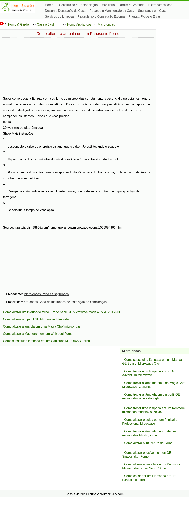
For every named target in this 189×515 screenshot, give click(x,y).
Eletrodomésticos (160, 5)
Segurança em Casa (152, 10)
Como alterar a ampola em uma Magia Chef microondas (41, 326)
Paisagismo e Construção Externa (101, 16)
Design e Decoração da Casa (65, 10)
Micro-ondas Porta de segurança (46, 294)
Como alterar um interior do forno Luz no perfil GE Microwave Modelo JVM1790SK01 (61, 312)
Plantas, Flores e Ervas (145, 16)
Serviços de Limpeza (59, 16)
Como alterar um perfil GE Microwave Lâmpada (36, 319)
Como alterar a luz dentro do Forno (148, 443)
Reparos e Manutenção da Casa (112, 10)
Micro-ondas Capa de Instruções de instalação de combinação (64, 302)
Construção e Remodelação (78, 5)
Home (49, 5)
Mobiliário (108, 5)
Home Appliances (79, 24)
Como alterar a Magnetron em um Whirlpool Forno (37, 333)
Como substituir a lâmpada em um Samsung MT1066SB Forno (46, 340)
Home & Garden (19, 24)
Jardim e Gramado (132, 5)
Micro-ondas (106, 24)
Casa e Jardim (47, 24)
